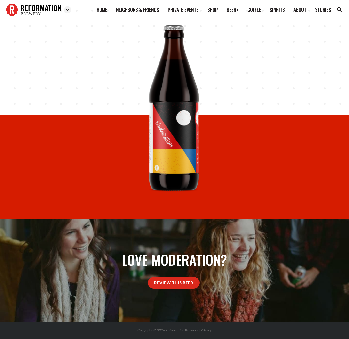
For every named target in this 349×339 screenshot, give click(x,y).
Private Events (183, 9)
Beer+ (233, 9)
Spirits (277, 9)
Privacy (206, 330)
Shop (212, 9)
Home (102, 9)
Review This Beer (173, 283)
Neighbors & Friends (137, 9)
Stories (323, 9)
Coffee (254, 9)
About (299, 9)
